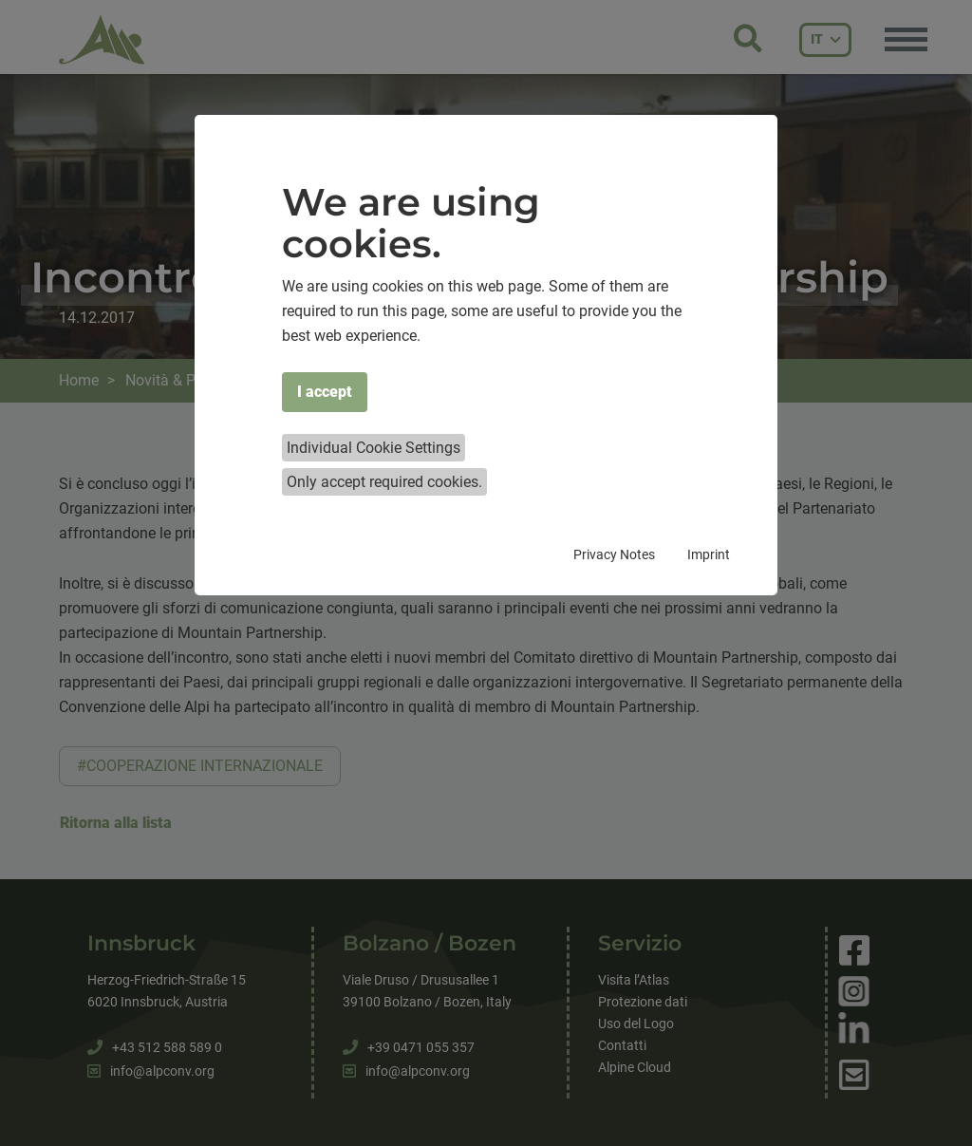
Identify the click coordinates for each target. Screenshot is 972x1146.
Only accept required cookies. (384, 482)
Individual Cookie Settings (373, 448)
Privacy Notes (614, 554)
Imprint (708, 554)
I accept (324, 392)
